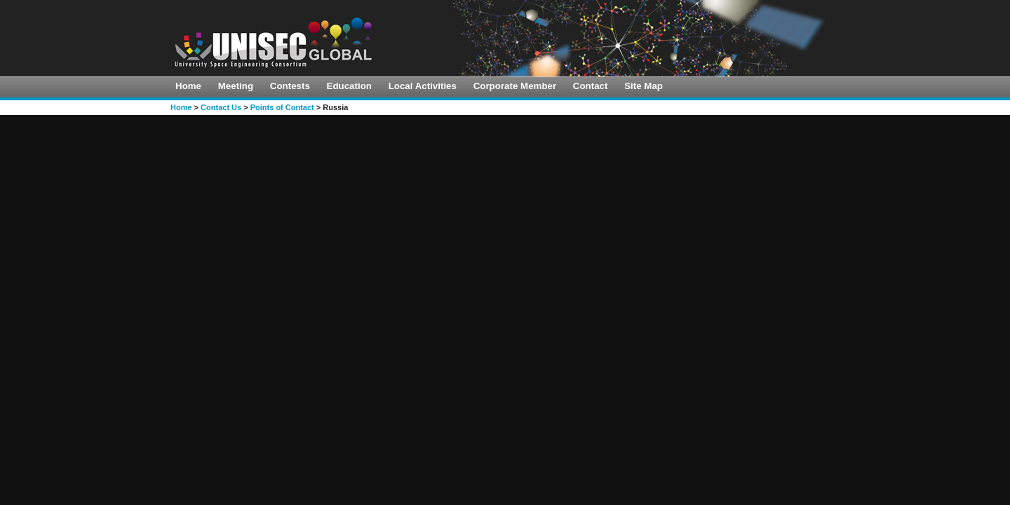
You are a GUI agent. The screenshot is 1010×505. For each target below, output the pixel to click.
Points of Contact (282, 107)
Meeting (235, 86)
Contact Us (221, 107)
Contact (590, 86)
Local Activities (423, 86)
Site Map (643, 86)
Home (188, 86)
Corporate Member (515, 86)
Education (349, 86)
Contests (290, 86)
